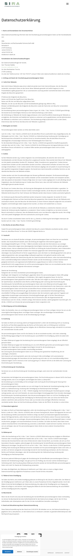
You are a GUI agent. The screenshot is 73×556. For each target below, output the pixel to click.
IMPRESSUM (51, 553)
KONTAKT (67, 553)
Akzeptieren (8, 551)
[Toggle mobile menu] (67, 4)
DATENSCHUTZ (59, 553)
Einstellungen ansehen (32, 551)
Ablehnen (19, 551)
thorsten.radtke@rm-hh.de (10, 67)
